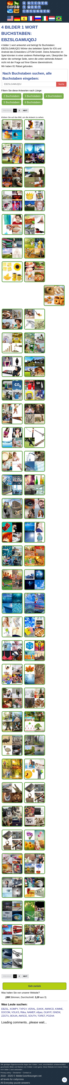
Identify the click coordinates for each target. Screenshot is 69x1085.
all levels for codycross (12, 1079)
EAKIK (40, 1009)
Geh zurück (34, 986)
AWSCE (23, 1016)
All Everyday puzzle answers (15, 1082)
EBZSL (5, 1009)
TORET (41, 1016)
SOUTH (32, 1016)
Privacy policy (6, 1073)
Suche (61, 84)
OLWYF (47, 1012)
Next (25, 110)
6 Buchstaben (33, 102)
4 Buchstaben (54, 96)
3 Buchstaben (33, 96)
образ (39, 1012)
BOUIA (13, 1016)
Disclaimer (17, 1073)
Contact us (27, 1073)
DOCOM (5, 1012)
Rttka (23, 1012)
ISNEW (56, 1012)
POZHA (50, 1016)
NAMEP (31, 1012)
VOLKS (15, 1012)
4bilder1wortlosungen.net (29, 1076)
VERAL (31, 1009)
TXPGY (23, 1009)
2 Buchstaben (12, 96)
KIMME (59, 1009)
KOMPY (14, 1009)
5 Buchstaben (12, 102)
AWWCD (49, 1009)
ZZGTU (5, 1016)
